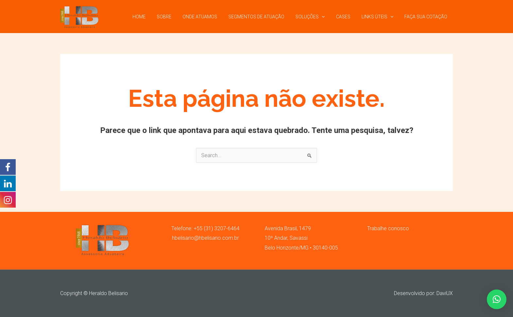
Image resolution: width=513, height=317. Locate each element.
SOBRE (176, 16)
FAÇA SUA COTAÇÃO (426, 16)
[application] (328, 16)
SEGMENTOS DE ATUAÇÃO (265, 16)
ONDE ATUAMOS (210, 16)
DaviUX (444, 293)
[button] (496, 299)
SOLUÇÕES (316, 16)
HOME (153, 16)
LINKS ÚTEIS (380, 16)
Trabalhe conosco (388, 228)
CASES (348, 16)
